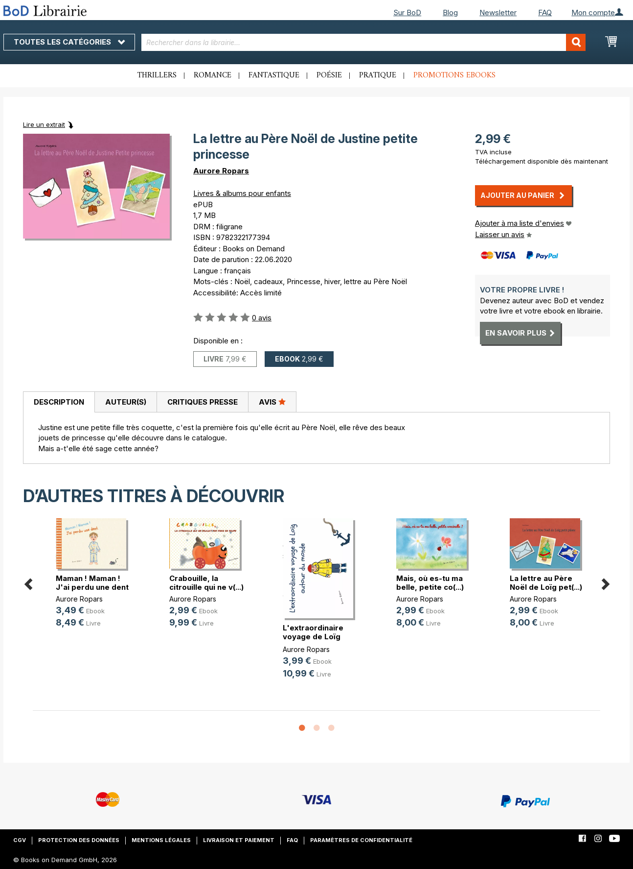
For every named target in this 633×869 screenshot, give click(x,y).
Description (59, 402)
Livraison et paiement (238, 840)
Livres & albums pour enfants (242, 193)
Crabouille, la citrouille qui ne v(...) (206, 583)
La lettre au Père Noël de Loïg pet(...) (546, 583)
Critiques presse (202, 402)
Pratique (377, 75)
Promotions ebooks (454, 75)
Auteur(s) (125, 402)
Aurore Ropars (221, 170)
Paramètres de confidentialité (361, 840)
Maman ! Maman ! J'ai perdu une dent (92, 583)
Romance (212, 75)
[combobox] (363, 42)
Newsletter (498, 12)
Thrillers (157, 75)
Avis (272, 401)
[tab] (58, 402)
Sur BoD (407, 12)
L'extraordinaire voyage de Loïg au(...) (313, 636)
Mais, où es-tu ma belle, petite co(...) (430, 583)
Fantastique (274, 75)
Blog (450, 12)
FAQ (545, 12)
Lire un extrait (44, 124)
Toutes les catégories (69, 42)
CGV (19, 840)
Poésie (329, 75)
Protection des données (78, 840)
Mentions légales (161, 840)
